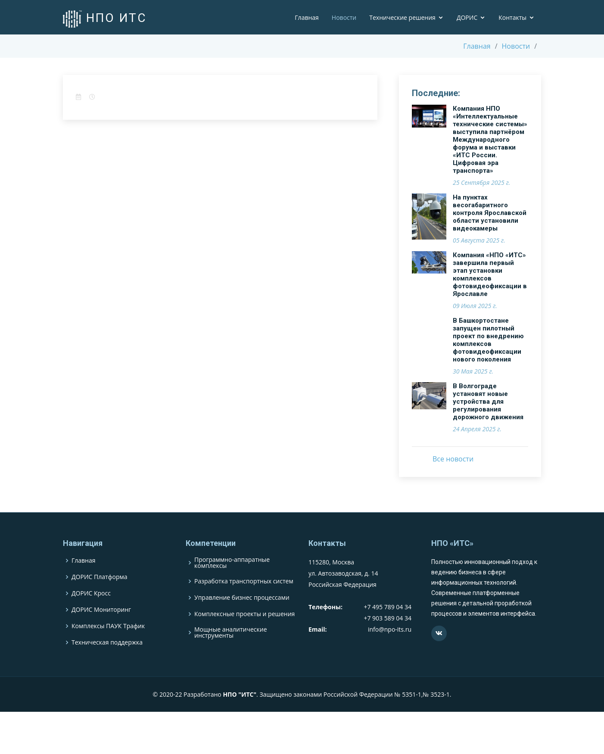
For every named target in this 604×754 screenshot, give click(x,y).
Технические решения (402, 17)
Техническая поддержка (107, 660)
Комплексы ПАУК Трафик (108, 644)
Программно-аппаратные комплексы (232, 581)
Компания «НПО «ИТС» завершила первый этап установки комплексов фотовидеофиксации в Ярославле (490, 274)
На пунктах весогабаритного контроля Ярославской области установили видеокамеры (489, 212)
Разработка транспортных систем (243, 599)
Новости (344, 17)
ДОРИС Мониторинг (101, 628)
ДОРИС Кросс (91, 611)
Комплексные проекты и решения (244, 632)
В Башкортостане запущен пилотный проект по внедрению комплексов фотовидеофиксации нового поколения (488, 340)
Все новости (453, 459)
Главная (307, 17)
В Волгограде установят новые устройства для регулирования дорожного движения (488, 401)
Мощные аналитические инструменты (230, 651)
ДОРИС (467, 17)
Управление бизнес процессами (242, 616)
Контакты (512, 17)
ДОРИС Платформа (100, 595)
